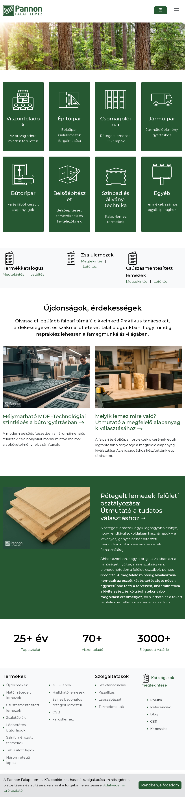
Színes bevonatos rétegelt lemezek (67, 702)
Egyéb (162, 193)
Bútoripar (23, 193)
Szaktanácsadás (112, 685)
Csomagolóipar (115, 122)
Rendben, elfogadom (160, 785)
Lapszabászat (110, 699)
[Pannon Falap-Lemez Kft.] (22, 10)
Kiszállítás (107, 692)
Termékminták (111, 707)
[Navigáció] (176, 10)
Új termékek (17, 685)
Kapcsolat (158, 729)
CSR (153, 721)
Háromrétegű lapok (18, 760)
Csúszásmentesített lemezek (22, 708)
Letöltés (37, 274)
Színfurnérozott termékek (19, 740)
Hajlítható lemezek (68, 692)
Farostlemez (63, 719)
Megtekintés (13, 274)
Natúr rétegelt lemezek (18, 695)
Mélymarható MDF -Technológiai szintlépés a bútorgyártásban (44, 419)
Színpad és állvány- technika (115, 199)
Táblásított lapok (20, 750)
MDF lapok (61, 685)
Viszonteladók (23, 122)
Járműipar (162, 119)
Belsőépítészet (69, 196)
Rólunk (156, 700)
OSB (56, 712)
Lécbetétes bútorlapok (16, 727)
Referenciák (160, 707)
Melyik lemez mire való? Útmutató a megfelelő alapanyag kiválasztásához (137, 422)
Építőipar (69, 119)
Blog (154, 714)
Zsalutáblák (16, 717)
